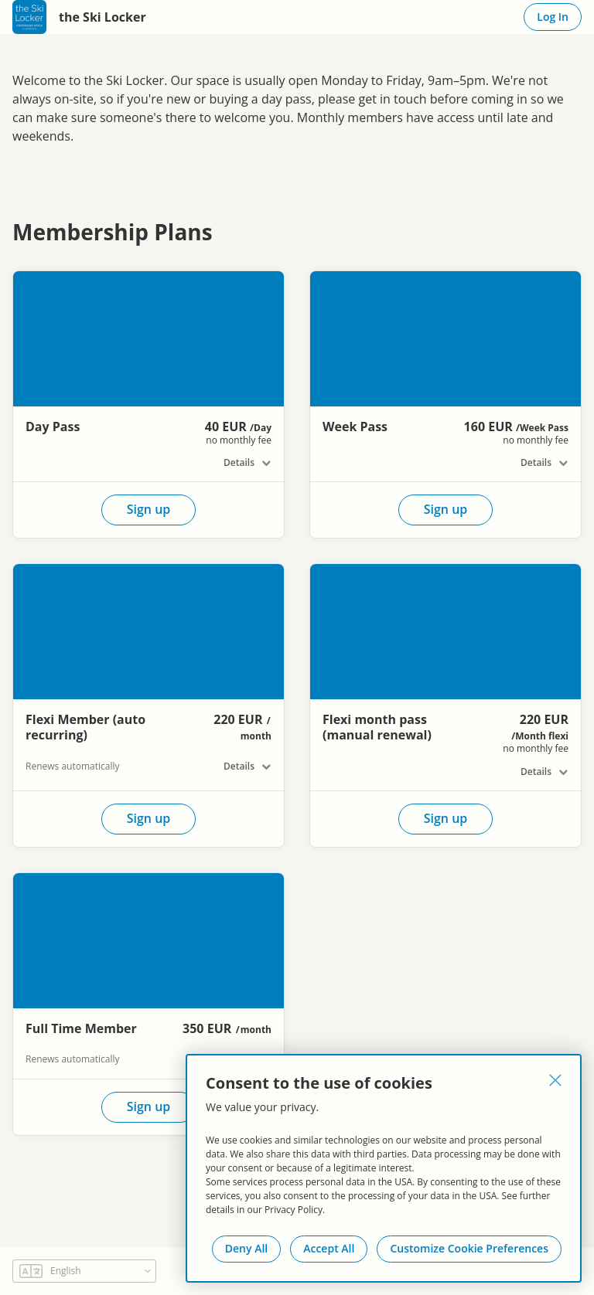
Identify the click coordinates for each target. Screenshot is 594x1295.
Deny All (246, 1248)
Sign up (149, 509)
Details (239, 462)
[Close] (555, 1080)
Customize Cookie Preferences (469, 1248)
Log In (552, 16)
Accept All (328, 1248)
